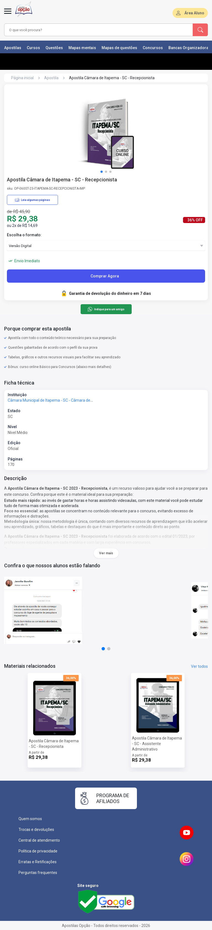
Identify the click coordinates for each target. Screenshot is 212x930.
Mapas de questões (119, 48)
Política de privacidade (37, 851)
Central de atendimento (39, 840)
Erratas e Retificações (37, 862)
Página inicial (22, 78)
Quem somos (30, 819)
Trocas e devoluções (36, 829)
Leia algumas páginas (32, 200)
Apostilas (12, 48)
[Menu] (7, 14)
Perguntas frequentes (37, 872)
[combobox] (90, 30)
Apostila (51, 78)
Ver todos (199, 666)
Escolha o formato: (24, 235)
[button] (101, 172)
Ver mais (106, 553)
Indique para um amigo (106, 309)
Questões (54, 48)
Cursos (33, 48)
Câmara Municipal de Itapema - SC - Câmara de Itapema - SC (61, 400)
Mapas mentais (82, 48)
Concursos (153, 48)
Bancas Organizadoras (189, 48)
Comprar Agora (105, 276)
